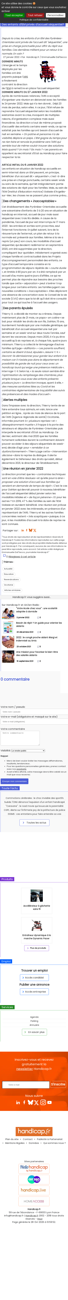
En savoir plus (34, 1032)
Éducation (9, 574)
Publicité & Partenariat (50, 1139)
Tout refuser (35, 15)
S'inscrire (58, 1084)
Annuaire (34, 1025)
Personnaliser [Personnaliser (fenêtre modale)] (55, 15)
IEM (9, 88)
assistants (21, 769)
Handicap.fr (31, 1215)
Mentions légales (15, 1143)
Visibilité (5, 750)
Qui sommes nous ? (54, 1143)
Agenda (34, 1017)
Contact (28, 1139)
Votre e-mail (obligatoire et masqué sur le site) (29, 716)
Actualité (8, 568)
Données (34, 1143)
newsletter (24, 1069)
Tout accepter (14, 15)
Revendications (11, 579)
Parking (34, 1021)
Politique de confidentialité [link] (34, 19)
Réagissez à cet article (22, 556)
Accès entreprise (33, 992)
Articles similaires (12, 590)
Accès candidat (32, 978)
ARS (25, 77)
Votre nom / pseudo (13, 707)
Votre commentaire (13, 729)
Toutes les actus (34, 822)
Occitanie (8, 585)
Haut (40, 1218)
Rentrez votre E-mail (34, 1076)
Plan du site (12, 1139)
